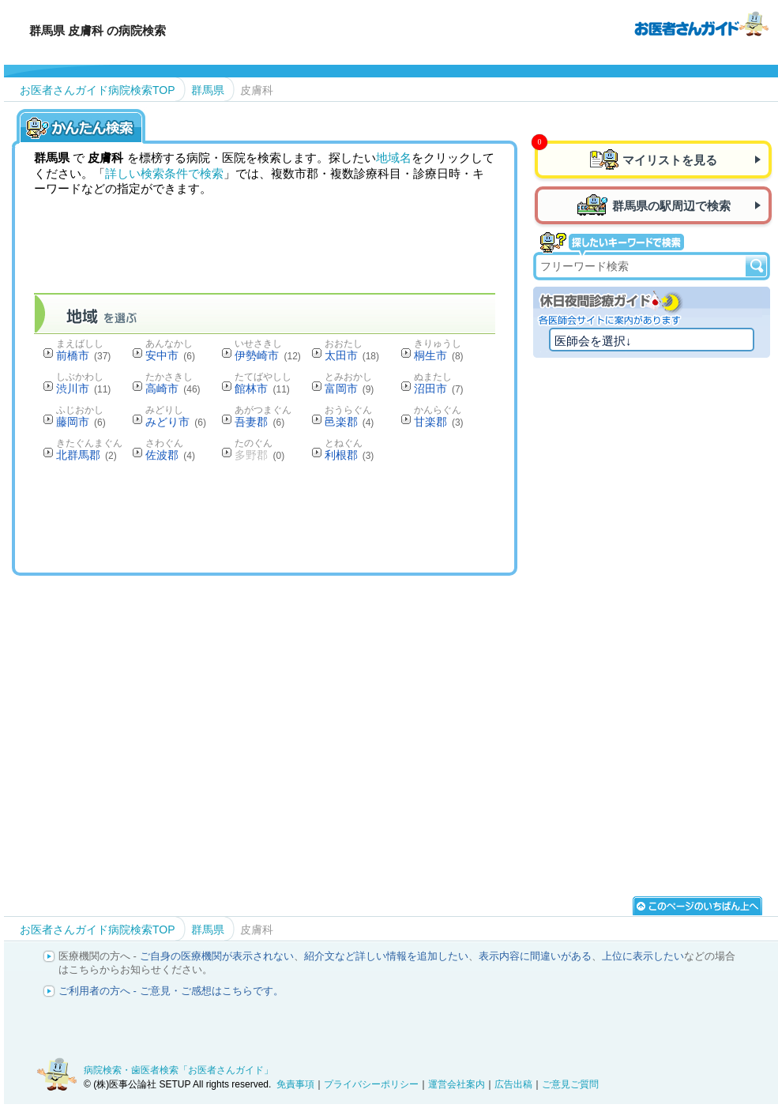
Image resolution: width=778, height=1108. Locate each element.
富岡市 (349, 388)
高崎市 (172, 388)
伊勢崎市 (267, 355)
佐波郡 (170, 455)
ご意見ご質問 (570, 1084)
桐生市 (439, 355)
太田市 (352, 355)
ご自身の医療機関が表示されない (217, 956)
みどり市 (175, 421)
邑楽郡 (349, 421)
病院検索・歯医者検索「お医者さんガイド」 (178, 1070)
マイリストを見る (669, 160)
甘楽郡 (439, 421)
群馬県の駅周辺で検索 (671, 205)
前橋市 (83, 355)
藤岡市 (81, 421)
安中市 (170, 355)
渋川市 (83, 388)
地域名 (394, 157)
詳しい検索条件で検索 (164, 173)
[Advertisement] (321, 516)
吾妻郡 (259, 421)
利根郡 (349, 455)
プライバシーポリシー (371, 1084)
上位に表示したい (643, 956)
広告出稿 (513, 1084)
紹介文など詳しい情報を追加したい (386, 956)
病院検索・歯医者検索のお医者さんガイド (701, 23)
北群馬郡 (86, 455)
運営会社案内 (456, 1084)
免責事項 (295, 1084)
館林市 (262, 388)
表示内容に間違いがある (535, 956)
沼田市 (439, 388)
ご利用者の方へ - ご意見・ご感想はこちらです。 (171, 991)
